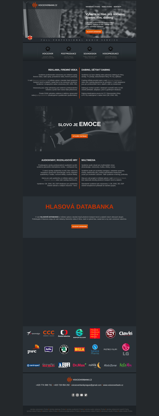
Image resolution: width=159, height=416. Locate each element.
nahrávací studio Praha (109, 411)
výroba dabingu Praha (57, 409)
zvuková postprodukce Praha (69, 411)
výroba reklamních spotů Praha (117, 409)
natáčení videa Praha (49, 411)
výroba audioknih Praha (75, 409)
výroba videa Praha (34, 411)
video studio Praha (125, 411)
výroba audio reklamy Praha (95, 409)
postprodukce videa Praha (90, 411)
